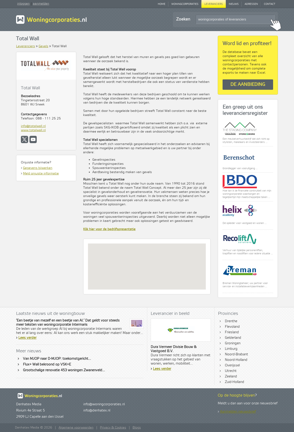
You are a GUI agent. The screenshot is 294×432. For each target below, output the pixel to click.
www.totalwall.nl (33, 130)
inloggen (23, 4)
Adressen (251, 4)
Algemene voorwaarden (76, 428)
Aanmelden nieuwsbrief (238, 412)
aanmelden (41, 4)
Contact (269, 4)
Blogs (137, 428)
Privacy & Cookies (113, 428)
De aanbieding (247, 84)
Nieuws (234, 4)
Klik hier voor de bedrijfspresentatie (109, 229)
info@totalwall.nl (33, 126)
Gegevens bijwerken (37, 168)
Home (161, 4)
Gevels (43, 46)
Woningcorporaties (184, 4)
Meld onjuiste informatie (41, 173)
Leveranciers (213, 4)
